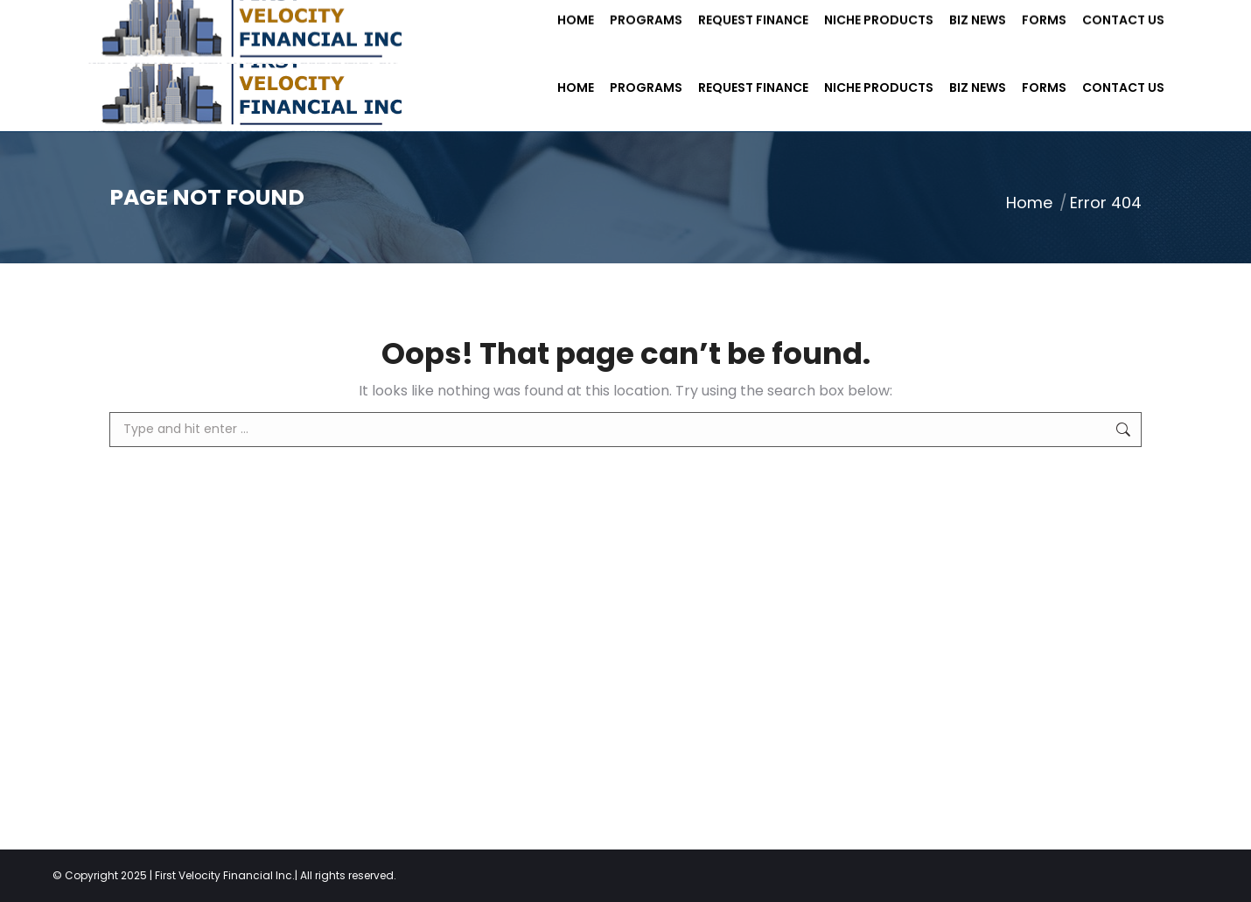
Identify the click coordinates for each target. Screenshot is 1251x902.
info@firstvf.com (443, 22)
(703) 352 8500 (306, 22)
